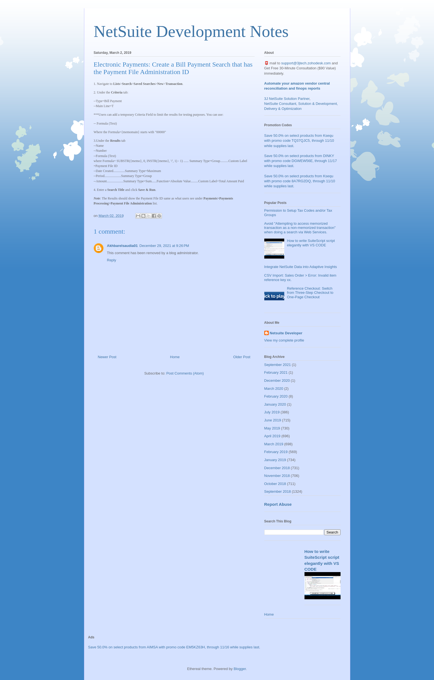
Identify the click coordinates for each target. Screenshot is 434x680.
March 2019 (273, 444)
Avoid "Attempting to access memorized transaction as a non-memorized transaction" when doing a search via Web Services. (300, 227)
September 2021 (277, 365)
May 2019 (272, 428)
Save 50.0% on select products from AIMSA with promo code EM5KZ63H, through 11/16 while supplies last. (174, 647)
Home (175, 357)
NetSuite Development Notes (191, 31)
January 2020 (275, 404)
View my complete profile (284, 340)
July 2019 (272, 412)
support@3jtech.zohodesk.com (306, 63)
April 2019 (272, 436)
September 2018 (277, 491)
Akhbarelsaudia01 (122, 246)
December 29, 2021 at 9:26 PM (164, 246)
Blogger (240, 669)
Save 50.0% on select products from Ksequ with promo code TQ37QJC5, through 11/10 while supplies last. (299, 140)
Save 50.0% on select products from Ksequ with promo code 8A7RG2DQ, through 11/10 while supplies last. (299, 181)
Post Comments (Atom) (185, 373)
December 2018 (277, 468)
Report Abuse (278, 504)
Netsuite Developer (286, 333)
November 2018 (277, 476)
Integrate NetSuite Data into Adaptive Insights (300, 267)
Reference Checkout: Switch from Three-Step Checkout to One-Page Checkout (310, 292)
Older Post (241, 357)
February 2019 (276, 452)
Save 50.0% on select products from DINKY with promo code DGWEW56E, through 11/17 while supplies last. (300, 161)
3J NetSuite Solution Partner (286, 99)
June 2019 (272, 420)
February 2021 (276, 372)
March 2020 (273, 388)
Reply (111, 260)
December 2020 (277, 380)
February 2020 (276, 396)
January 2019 (275, 460)
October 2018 (275, 484)
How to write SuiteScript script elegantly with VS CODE (311, 243)
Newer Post (107, 357)
